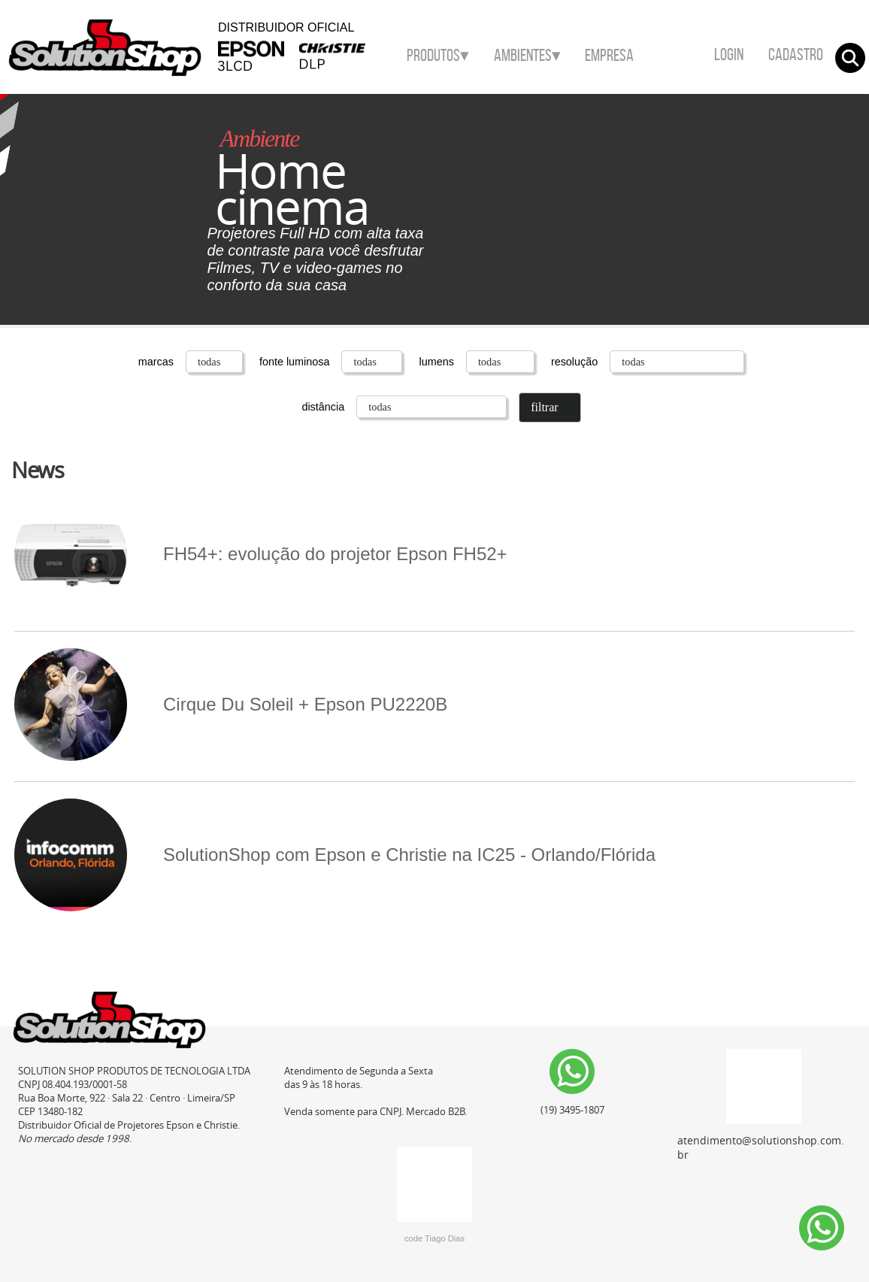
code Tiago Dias (434, 1238)
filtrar (544, 407)
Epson (251, 70)
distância (405, 407)
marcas (192, 362)
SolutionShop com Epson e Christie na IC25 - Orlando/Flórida (335, 855)
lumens (478, 362)
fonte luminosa (332, 362)
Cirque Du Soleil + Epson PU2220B (230, 704)
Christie (347, 70)
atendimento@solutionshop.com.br (760, 1105)
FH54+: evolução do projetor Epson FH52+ (260, 554)
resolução (647, 362)
